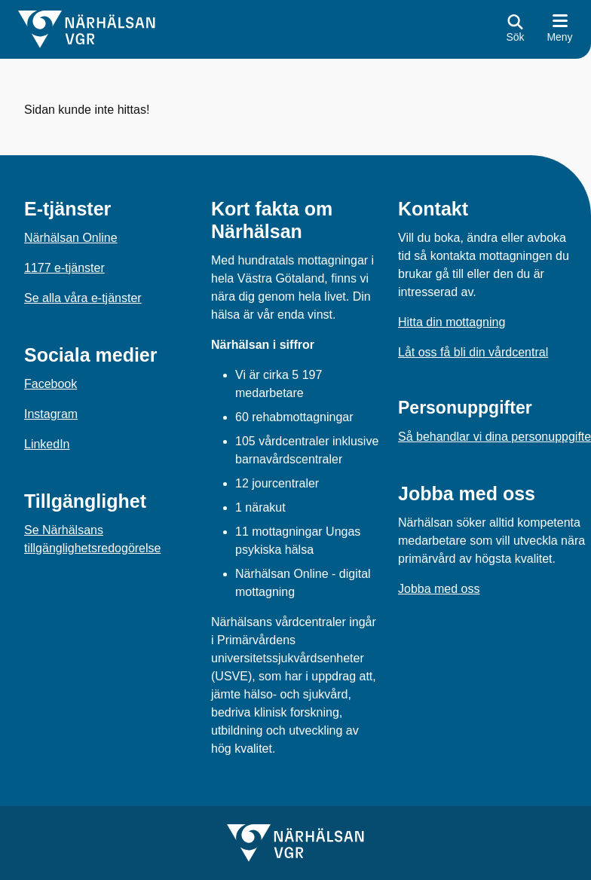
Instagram (51, 414)
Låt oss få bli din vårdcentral (473, 352)
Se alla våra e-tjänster (83, 298)
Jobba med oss (439, 588)
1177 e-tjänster (64, 267)
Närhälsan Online (71, 237)
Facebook (50, 383)
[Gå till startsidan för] (86, 29)
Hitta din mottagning (451, 322)
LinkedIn (47, 444)
